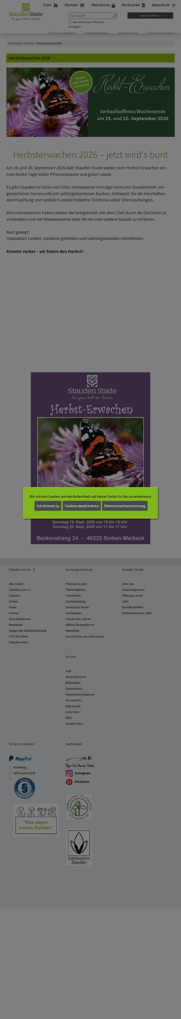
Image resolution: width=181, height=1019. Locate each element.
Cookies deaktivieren (82, 505)
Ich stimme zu (48, 505)
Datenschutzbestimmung (124, 505)
